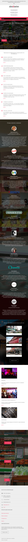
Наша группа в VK (6, 504)
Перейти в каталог (14, 360)
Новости (2, 521)
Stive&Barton (13, 538)
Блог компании (7, 442)
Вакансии (7, 479)
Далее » (4, 62)
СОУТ (4, 507)
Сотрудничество (4, 518)
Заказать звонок (5, 532)
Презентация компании (5, 513)
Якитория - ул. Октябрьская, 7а (14, 355)
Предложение (7, 461)
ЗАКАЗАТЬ (4, 40)
